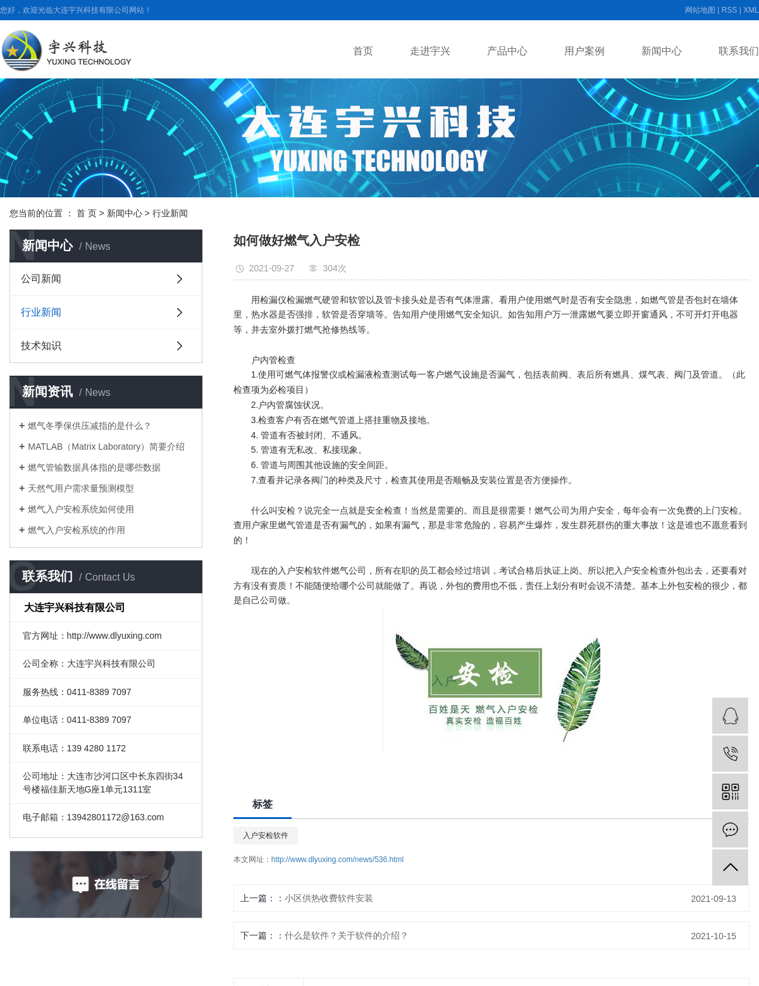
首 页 (87, 213)
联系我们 (739, 51)
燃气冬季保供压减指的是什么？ (90, 426)
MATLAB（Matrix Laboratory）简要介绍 (106, 446)
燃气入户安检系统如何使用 (81, 509)
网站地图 (700, 10)
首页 (363, 51)
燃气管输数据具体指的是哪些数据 (94, 467)
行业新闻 (170, 213)
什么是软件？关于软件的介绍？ (347, 935)
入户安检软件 (265, 835)
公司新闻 (41, 278)
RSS (729, 10)
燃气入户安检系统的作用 (76, 530)
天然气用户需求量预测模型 (81, 488)
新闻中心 (661, 51)
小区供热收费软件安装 (329, 898)
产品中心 (507, 51)
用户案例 (584, 51)
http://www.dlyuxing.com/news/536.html (337, 859)
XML (751, 10)
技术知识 (41, 345)
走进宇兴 (430, 51)
